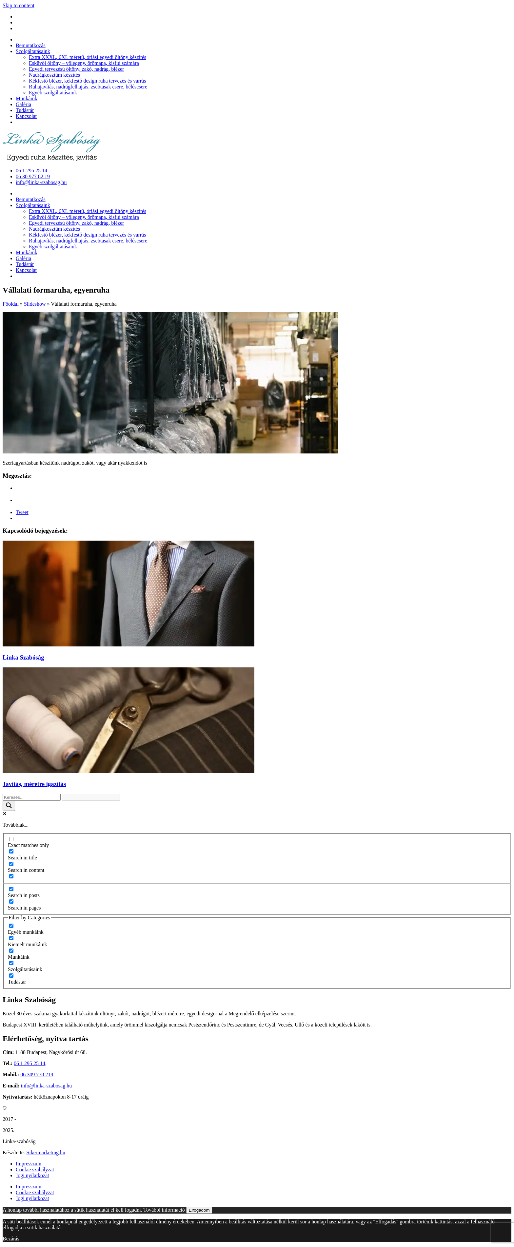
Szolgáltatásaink (33, 51)
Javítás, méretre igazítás (34, 783)
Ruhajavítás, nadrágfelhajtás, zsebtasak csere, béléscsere (88, 86)
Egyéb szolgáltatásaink (53, 92)
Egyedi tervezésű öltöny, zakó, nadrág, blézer (76, 69)
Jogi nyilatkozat (32, 1175)
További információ (164, 1210)
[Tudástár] (11, 975)
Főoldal (11, 304)
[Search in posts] (11, 889)
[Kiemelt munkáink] (11, 938)
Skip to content (18, 5)
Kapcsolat (26, 116)
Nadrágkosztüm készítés (54, 75)
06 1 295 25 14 (29, 1063)
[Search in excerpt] (11, 876)
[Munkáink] (11, 951)
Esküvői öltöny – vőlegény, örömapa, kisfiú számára (84, 63)
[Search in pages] (11, 901)
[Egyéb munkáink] (11, 926)
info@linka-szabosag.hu (46, 1085)
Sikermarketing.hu (45, 1152)
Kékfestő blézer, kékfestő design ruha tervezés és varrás (87, 81)
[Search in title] (11, 851)
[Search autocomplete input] (91, 797)
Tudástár (25, 110)
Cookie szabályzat (35, 1169)
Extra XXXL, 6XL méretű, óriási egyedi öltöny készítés (87, 57)
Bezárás (11, 1238)
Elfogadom (199, 1210)
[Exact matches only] (11, 839)
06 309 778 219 (36, 1074)
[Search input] (32, 797)
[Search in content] (11, 864)
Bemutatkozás (31, 45)
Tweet (22, 512)
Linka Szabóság (23, 657)
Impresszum (28, 1163)
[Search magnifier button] (9, 806)
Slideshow (35, 304)
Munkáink (26, 98)
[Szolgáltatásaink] (11, 963)
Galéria (23, 104)
